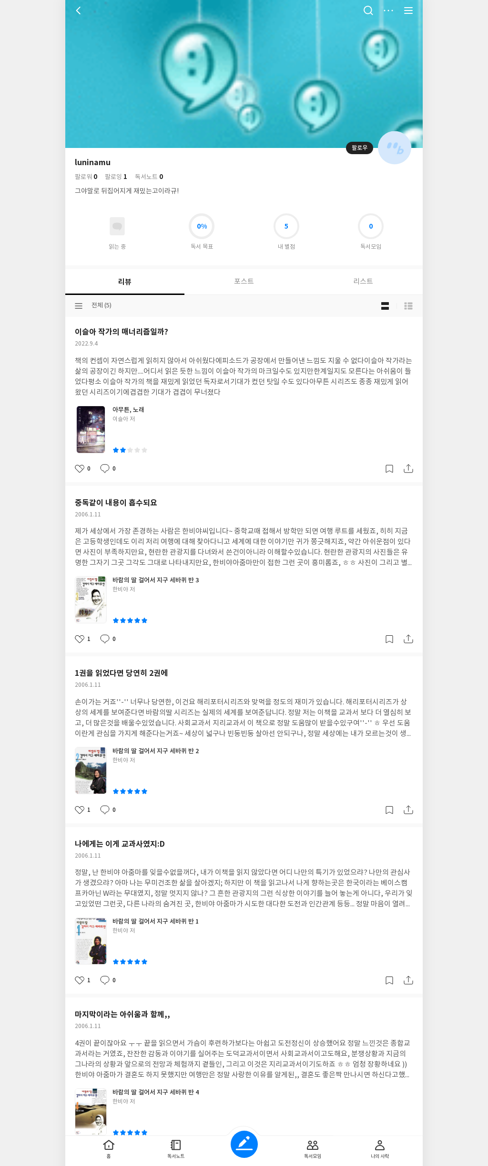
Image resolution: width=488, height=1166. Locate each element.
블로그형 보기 (385, 306)
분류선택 (79, 306)
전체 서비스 (408, 10)
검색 (368, 10)
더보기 (388, 10)
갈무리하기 (389, 468)
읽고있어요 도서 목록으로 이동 (117, 226)
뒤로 (79, 10)
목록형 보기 (408, 306)
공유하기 (408, 468)
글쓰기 (244, 1144)
